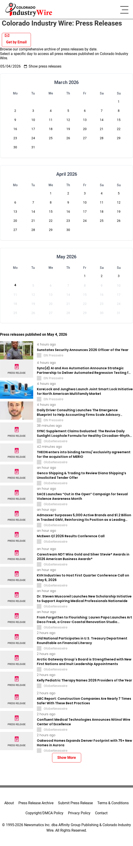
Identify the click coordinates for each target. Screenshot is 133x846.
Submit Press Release (75, 803)
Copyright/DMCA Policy (44, 813)
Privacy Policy (79, 813)
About (9, 803)
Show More (66, 757)
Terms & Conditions (113, 803)
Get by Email (16, 38)
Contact (101, 813)
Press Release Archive (35, 803)
